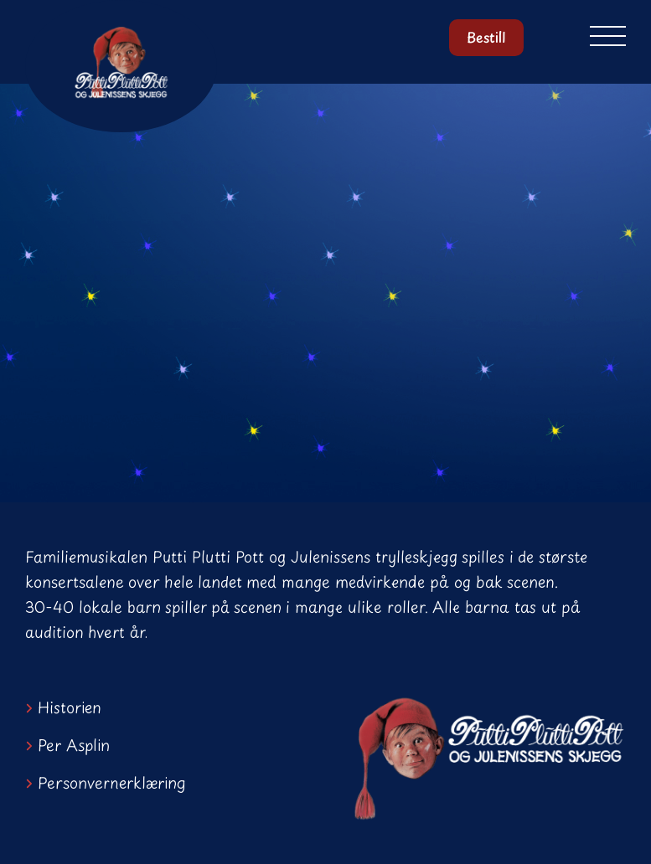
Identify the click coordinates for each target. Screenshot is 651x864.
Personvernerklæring (112, 782)
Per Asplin (74, 744)
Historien (69, 707)
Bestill (486, 38)
